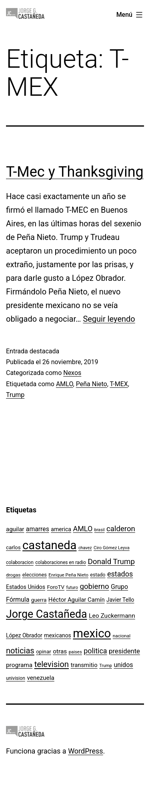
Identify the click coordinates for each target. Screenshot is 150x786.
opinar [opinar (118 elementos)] (43, 652)
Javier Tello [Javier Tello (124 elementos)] (120, 600)
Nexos (72, 373)
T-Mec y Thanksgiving (75, 171)
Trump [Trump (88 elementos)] (105, 665)
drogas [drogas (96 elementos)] (13, 575)
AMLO (64, 384)
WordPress (85, 751)
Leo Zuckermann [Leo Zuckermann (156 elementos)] (112, 615)
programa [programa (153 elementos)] (19, 665)
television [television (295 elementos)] (51, 664)
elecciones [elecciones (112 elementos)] (34, 575)
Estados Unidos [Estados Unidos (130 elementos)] (25, 587)
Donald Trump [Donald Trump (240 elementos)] (111, 561)
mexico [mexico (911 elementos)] (92, 633)
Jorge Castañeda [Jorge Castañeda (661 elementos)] (46, 614)
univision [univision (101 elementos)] (15, 678)
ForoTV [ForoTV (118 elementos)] (56, 587)
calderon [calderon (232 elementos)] (120, 528)
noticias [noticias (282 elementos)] (20, 650)
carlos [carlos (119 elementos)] (13, 547)
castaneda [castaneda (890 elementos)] (49, 545)
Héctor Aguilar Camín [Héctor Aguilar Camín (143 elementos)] (76, 599)
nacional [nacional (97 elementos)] (121, 636)
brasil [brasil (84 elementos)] (99, 529)
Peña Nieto (91, 384)
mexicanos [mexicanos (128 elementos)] (57, 635)
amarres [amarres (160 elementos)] (37, 529)
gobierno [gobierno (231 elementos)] (94, 586)
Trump (15, 395)
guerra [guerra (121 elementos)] (39, 600)
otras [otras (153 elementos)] (60, 651)
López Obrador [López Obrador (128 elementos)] (24, 635)
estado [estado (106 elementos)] (97, 575)
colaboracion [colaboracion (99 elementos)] (20, 562)
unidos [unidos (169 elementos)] (123, 665)
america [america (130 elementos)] (61, 529)
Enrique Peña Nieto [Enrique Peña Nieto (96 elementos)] (68, 575)
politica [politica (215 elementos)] (95, 651)
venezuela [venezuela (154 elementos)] (40, 677)
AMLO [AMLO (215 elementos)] (83, 528)
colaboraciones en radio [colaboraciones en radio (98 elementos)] (60, 562)
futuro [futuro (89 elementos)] (72, 587)
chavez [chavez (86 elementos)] (85, 547)
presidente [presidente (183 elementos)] (124, 651)
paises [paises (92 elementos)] (75, 652)
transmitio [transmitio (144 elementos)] (84, 665)
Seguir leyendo (109, 319)
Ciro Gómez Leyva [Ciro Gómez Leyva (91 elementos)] (112, 547)
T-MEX (119, 384)
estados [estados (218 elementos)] (120, 574)
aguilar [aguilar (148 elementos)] (15, 529)
